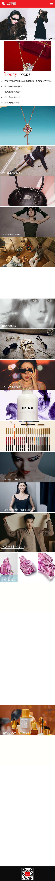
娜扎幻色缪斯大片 (9, 326)
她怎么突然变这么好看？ (12, 234)
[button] (26, 38)
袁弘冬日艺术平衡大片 (13, 86)
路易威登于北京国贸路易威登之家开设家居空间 (21, 855)
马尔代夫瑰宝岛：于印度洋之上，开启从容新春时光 (22, 641)
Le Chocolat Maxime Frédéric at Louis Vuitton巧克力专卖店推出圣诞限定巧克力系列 (27, 793)
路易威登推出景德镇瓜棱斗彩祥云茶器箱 (18, 824)
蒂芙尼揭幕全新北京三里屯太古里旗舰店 (18, 702)
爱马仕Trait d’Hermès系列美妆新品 (16, 448)
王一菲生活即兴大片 (12, 97)
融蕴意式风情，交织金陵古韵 (17, 732)
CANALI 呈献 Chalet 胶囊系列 (14, 265)
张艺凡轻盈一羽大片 (12, 103)
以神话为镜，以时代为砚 (12, 479)
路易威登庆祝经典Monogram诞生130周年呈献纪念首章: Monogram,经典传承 (27, 671)
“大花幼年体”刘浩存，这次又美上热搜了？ (19, 510)
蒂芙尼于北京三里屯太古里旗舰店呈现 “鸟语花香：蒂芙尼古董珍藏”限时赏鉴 (28, 81)
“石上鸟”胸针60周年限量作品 (17, 580)
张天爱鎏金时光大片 (12, 92)
